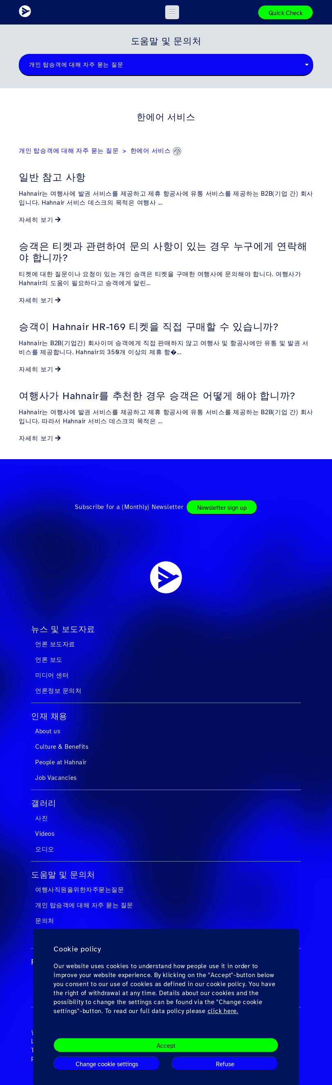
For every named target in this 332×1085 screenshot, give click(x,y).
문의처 (44, 920)
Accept (166, 1045)
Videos (44, 833)
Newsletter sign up (222, 507)
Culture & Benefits (61, 746)
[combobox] (166, 65)
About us (47, 731)
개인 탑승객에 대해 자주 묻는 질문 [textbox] (76, 64)
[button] (172, 12)
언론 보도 (49, 659)
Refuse (225, 1064)
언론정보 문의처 (58, 690)
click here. (223, 1011)
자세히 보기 (36, 219)
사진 (41, 818)
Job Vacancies (56, 777)
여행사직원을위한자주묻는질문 (79, 889)
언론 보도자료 (55, 644)
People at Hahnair (61, 762)
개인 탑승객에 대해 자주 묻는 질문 (69, 150)
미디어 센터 (52, 675)
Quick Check (286, 13)
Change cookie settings (107, 1064)
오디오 (44, 849)
